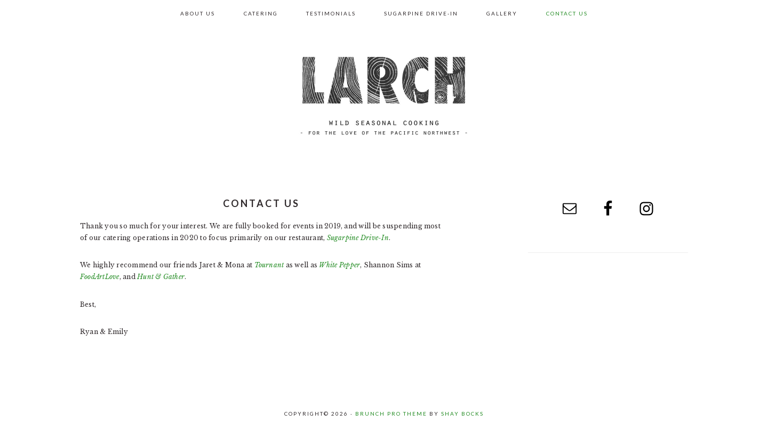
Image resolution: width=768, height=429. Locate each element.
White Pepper (339, 265)
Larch (384, 96)
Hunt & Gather (161, 277)
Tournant (269, 265)
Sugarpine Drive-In (358, 238)
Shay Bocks (462, 413)
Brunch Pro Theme (391, 413)
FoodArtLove (99, 277)
